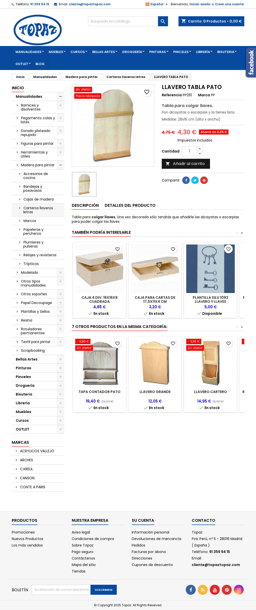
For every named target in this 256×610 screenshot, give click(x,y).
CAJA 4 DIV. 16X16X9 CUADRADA (100, 299)
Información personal (150, 532)
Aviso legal (81, 532)
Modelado (29, 272)
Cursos (77, 52)
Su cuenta (143, 520)
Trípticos (31, 263)
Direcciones (142, 558)
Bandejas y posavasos (32, 188)
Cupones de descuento (152, 564)
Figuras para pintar (37, 143)
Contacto (203, 520)
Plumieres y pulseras (33, 244)
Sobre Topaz (83, 545)
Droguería (132, 52)
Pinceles (181, 52)
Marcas (20, 442)
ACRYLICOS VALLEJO (36, 451)
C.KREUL (26, 469)
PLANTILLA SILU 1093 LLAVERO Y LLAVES (210, 299)
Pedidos (138, 545)
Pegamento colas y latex (38, 120)
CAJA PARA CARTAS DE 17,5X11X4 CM (155, 299)
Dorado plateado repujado (35, 132)
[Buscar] (128, 21)
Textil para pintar (35, 341)
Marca (204, 95)
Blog (40, 64)
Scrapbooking (33, 350)
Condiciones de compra (93, 538)
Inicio (18, 88)
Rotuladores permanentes (33, 331)
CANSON (26, 478)
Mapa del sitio (84, 564)
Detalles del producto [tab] (130, 205)
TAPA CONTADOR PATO (99, 391)
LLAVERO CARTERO (210, 391)
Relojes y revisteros (40, 255)
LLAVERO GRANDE (155, 391)
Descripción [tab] (85, 205)
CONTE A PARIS (32, 487)
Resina (26, 320)
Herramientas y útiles (34, 154)
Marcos (30, 220)
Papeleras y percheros (33, 231)
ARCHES (26, 460)
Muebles (56, 52)
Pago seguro (83, 551)
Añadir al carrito (185, 163)
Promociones (23, 532)
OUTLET (22, 64)
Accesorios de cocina (35, 175)
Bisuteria (225, 52)
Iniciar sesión (200, 4)
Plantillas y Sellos (35, 311)
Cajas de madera (39, 199)
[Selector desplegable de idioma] (157, 4)
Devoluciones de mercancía (156, 538)
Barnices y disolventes (30, 107)
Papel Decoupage (36, 302)
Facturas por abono (149, 551)
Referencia (172, 95)
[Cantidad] (189, 151)
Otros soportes (34, 294)
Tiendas (79, 571)
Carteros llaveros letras (38, 210)
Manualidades (29, 52)
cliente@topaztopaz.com (89, 4)
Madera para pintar (37, 165)
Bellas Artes (103, 52)
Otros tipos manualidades (33, 283)
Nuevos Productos (27, 538)
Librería (203, 52)
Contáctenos (83, 558)
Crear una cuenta (229, 4)
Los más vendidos (27, 545)
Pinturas (157, 52)
